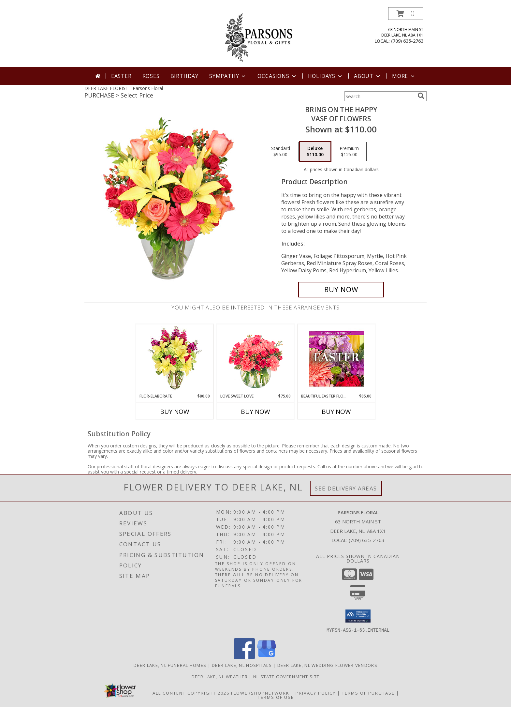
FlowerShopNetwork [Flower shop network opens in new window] (260, 693)
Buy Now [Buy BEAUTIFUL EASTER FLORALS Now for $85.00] (336, 411)
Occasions (277, 76)
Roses (151, 76)
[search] (421, 95)
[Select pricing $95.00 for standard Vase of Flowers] (280, 151)
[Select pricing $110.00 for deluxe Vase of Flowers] (315, 151)
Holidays (325, 76)
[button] (405, 13)
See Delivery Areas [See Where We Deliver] (346, 488)
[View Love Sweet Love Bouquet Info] (255, 359)
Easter (121, 76)
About (367, 76)
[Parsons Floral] (256, 37)
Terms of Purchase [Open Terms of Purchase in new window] (368, 693)
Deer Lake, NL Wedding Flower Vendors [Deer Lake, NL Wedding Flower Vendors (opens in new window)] (327, 665)
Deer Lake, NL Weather (220, 676)
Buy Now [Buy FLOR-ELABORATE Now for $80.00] (174, 411)
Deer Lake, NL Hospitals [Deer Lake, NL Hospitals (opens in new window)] (242, 665)
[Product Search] (380, 96)
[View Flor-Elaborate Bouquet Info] (175, 359)
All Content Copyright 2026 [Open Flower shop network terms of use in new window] (191, 693)
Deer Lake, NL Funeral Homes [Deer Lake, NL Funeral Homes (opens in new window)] (170, 665)
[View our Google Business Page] (266, 657)
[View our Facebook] (244, 657)
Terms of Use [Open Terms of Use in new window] (276, 697)
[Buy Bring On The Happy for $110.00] (341, 289)
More (404, 76)
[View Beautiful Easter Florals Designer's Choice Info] (336, 359)
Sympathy (228, 76)
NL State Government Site (286, 676)
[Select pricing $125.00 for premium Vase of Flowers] (349, 151)
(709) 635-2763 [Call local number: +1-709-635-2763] (407, 41)
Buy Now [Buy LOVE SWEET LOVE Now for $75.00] (255, 411)
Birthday (184, 76)
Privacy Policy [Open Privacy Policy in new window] (316, 693)
